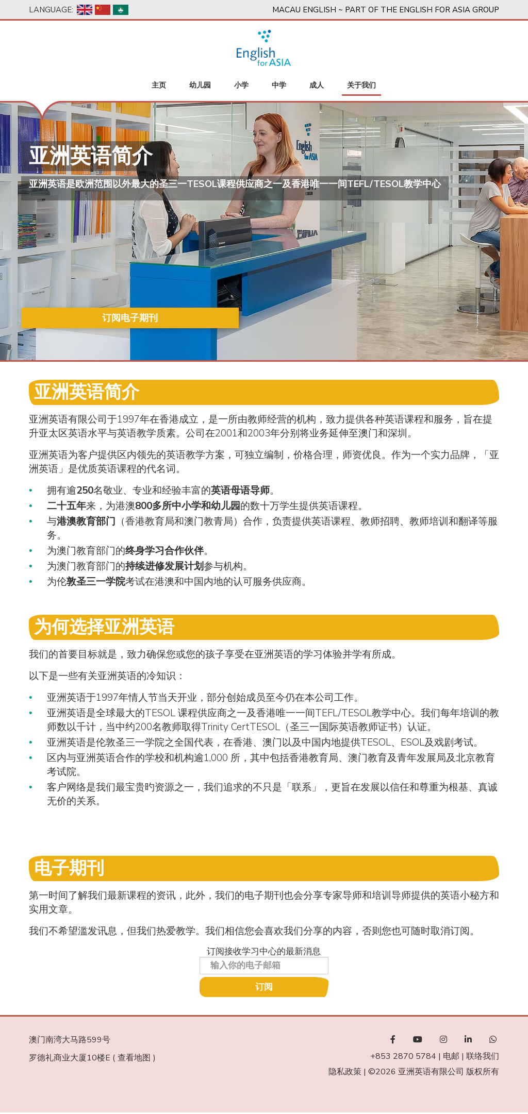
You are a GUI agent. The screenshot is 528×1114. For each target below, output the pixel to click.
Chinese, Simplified (102, 10)
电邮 (451, 1057)
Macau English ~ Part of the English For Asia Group (385, 10)
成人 (316, 86)
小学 (241, 86)
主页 (159, 86)
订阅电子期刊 (92, 319)
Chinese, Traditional (120, 10)
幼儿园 (200, 86)
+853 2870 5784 (403, 1057)
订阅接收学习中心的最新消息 (264, 952)
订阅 (264, 988)
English (84, 10)
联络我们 (482, 1057)
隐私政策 (344, 1072)
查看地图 (134, 1059)
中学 (279, 86)
